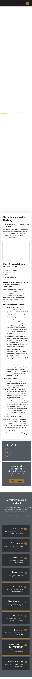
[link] (3, 3)
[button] (27, 3)
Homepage (5, 113)
